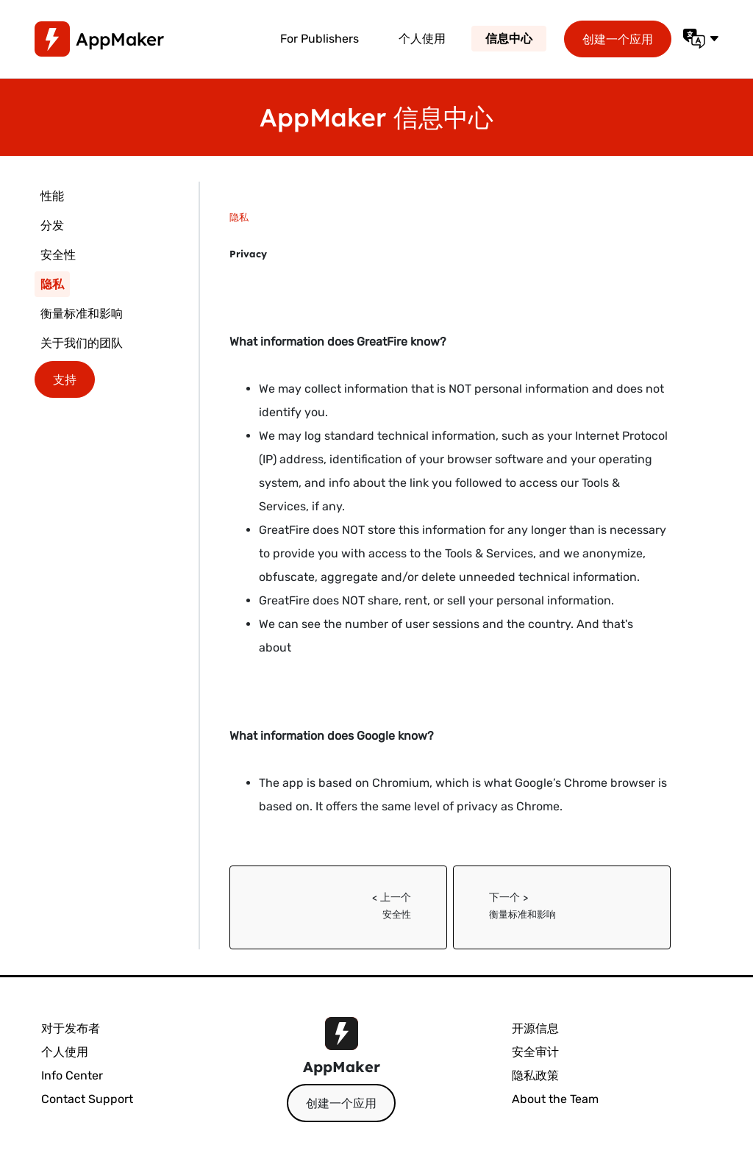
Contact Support (87, 1099)
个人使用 (422, 39)
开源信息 (535, 1028)
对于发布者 (70, 1028)
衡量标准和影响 (81, 314)
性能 (52, 196)
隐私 (52, 284)
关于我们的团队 (81, 343)
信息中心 (508, 39)
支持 (64, 379)
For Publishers (319, 39)
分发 (52, 225)
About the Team (555, 1099)
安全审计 (535, 1052)
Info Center (72, 1075)
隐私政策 (535, 1075)
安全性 (58, 255)
